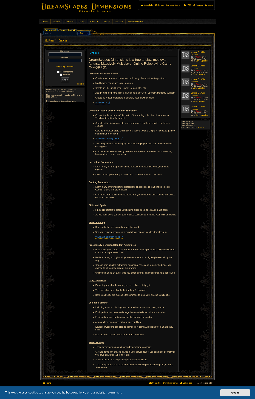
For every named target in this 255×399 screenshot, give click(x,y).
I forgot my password (65, 66)
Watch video (101, 102)
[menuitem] (209, 5)
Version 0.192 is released (198, 80)
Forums (82, 22)
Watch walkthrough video (107, 138)
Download (69, 22)
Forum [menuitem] (159, 5)
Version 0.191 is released (198, 94)
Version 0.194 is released (198, 53)
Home (45, 22)
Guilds (94, 22)
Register (80, 84)
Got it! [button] (235, 392)
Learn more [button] (114, 392)
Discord (107, 22)
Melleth (201, 128)
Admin (199, 57)
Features (56, 22)
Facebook (119, 22)
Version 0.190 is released (198, 107)
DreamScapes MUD (136, 22)
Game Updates (202, 61)
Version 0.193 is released (198, 67)
